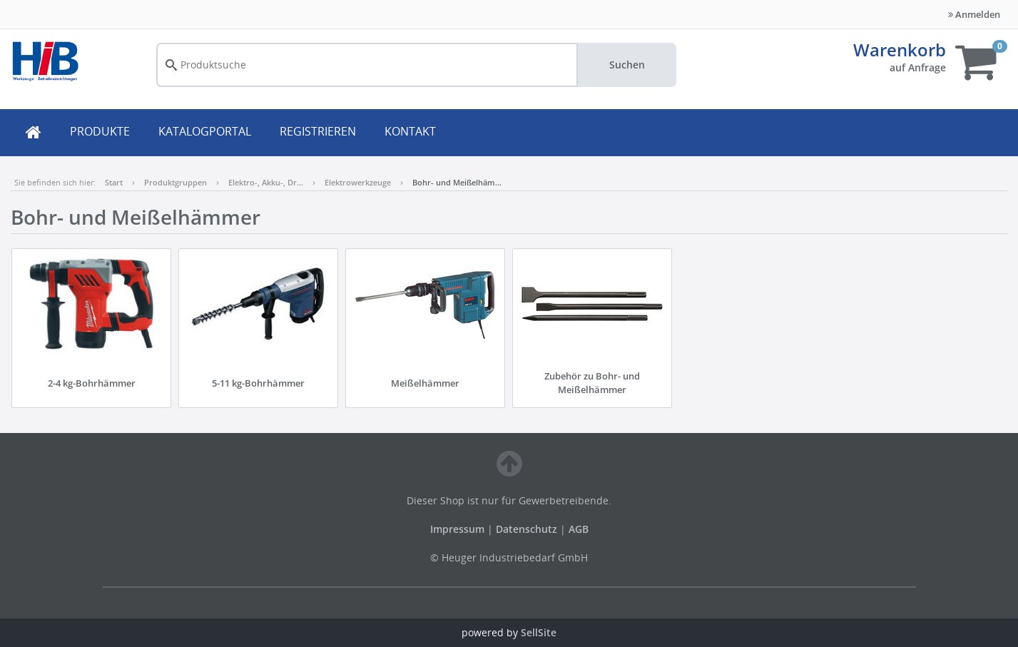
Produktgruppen (175, 182)
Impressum (458, 529)
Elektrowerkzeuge (358, 182)
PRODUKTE (100, 131)
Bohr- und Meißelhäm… (457, 182)
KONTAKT (410, 131)
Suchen (627, 64)
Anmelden (974, 14)
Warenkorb (899, 49)
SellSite (538, 632)
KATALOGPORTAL (204, 131)
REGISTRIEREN (318, 131)
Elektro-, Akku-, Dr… (265, 182)
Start (114, 182)
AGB (579, 529)
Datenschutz (526, 529)
